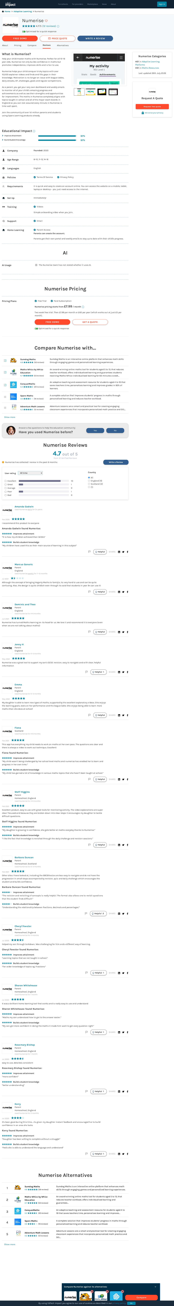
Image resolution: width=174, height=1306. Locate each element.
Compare (148, 1297)
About (113, 4)
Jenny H (19, 644)
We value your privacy (152, 113)
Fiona (18, 727)
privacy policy (119, 1303)
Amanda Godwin (24, 506)
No (115, 430)
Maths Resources (150, 68)
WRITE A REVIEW (95, 38)
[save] (46, 21)
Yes (95, 430)
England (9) (96, 480)
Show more (9, 417)
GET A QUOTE (90, 322)
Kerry (18, 1104)
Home (6, 11)
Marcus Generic (24, 564)
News (104, 4)
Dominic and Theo (25, 604)
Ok (131, 1303)
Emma (18, 684)
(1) (92, 487)
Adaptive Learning (23, 11)
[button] (79, 92)
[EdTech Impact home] (10, 4)
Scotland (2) (97, 484)
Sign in (162, 4)
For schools (63, 4)
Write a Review (116, 462)
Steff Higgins (22, 791)
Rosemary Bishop (25, 1044)
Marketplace (92, 4)
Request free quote (152, 106)
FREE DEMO (20, 38)
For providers (77, 4)
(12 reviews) (49, 26)
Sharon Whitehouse (26, 985)
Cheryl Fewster (23, 926)
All (92, 477)
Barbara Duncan (24, 857)
